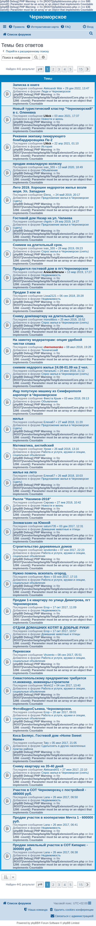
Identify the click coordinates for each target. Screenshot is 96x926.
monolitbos (50, 319)
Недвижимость (51, 275)
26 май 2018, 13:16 (66, 448)
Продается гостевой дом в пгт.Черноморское (50, 268)
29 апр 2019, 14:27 (67, 221)
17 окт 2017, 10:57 (65, 631)
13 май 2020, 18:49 (70, 167)
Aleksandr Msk (53, 88)
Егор (46, 607)
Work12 (48, 685)
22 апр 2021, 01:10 (66, 143)
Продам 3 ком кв (26, 292)
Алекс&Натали (54, 272)
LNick (47, 115)
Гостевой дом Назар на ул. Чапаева (42, 218)
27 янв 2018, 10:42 (69, 502)
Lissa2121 (50, 295)
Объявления (49, 170)
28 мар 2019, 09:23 (70, 248)
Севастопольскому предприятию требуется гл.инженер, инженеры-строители (49, 680)
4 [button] (65, 69)
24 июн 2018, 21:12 (72, 370)
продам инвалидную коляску (37, 164)
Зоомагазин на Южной (31, 523)
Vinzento (49, 654)
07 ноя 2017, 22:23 (72, 549)
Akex (47, 576)
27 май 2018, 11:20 (70, 422)
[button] (40, 69)
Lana (47, 797)
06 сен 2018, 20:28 (72, 295)
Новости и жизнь (52, 118)
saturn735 (50, 526)
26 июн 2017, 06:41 (65, 824)
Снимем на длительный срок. (38, 245)
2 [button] (53, 69)
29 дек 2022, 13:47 (77, 88)
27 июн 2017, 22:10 (74, 769)
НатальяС (50, 370)
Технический (49, 350)
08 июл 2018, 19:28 (78, 347)
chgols (48, 221)
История (46, 146)
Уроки (47, 448)
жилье (18, 419)
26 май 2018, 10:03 (70, 475)
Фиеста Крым (52, 398)
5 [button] (70, 69)
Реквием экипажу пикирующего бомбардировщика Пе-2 (39, 138)
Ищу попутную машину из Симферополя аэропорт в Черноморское (47, 393)
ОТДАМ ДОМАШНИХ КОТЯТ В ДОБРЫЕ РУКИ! (51, 627)
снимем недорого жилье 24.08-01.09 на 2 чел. (50, 367)
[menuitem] (16, 27)
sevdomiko (50, 549)
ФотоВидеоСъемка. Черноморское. (42, 709)
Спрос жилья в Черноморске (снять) (65, 251)
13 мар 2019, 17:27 (79, 272)
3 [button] (59, 69)
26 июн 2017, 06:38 (65, 852)
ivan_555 (49, 167)
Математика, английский (33, 445)
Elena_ (48, 194)
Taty (46, 742)
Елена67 (49, 422)
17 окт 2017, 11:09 (65, 607)
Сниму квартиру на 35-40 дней (38, 766)
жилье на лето (25, 472)
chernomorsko (53, 347)
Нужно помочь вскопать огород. (40, 573)
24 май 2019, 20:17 (68, 194)
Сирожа (49, 502)
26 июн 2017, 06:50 (65, 797)
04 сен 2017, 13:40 (68, 685)
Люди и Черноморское (55, 91)
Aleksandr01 (51, 769)
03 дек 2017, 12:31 (71, 526)
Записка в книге (26, 85)
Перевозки (21, 651)
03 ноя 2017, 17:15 (65, 576)
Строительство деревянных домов (42, 546)
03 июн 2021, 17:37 (66, 115)
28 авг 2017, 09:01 (64, 712)
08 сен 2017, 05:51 (70, 654)
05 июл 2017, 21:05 (64, 742)
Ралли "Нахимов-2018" (32, 499)
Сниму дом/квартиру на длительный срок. (48, 316)
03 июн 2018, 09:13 (76, 398)
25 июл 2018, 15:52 (72, 319)
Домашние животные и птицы (60, 529)
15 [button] (81, 69)
